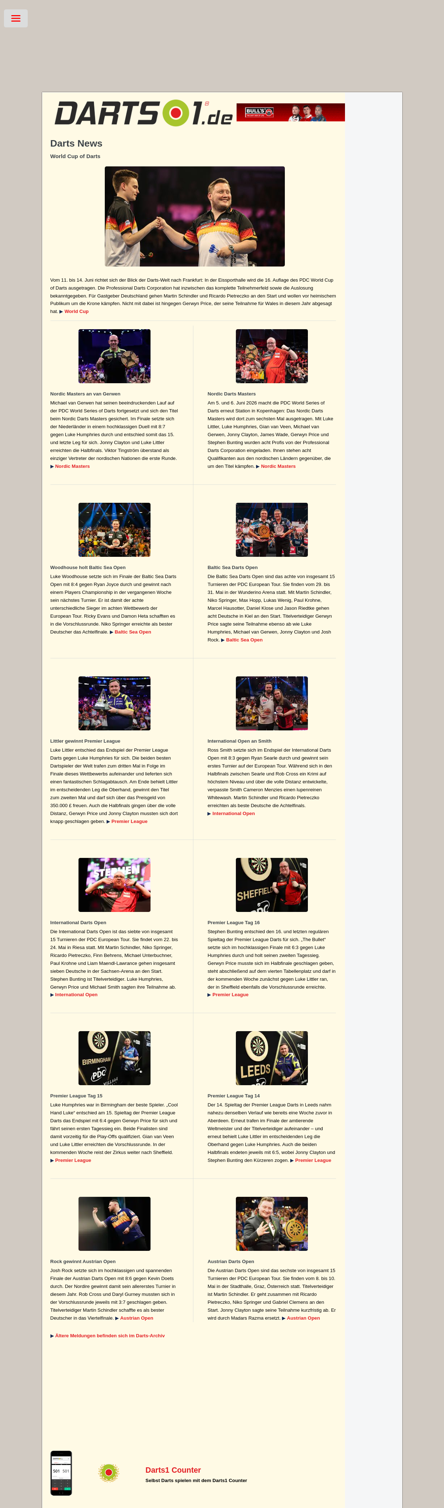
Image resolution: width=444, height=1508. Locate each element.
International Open (233, 813)
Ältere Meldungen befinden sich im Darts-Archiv (110, 1335)
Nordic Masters (72, 466)
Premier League (130, 821)
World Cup (76, 311)
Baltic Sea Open (133, 632)
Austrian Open (136, 1318)
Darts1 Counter (173, 1470)
